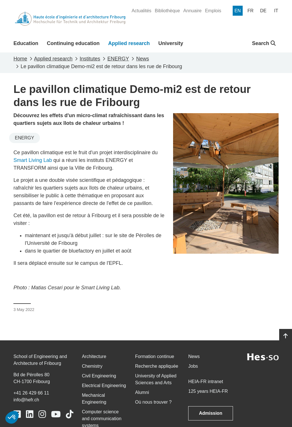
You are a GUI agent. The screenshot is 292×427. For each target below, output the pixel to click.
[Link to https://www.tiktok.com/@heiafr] (69, 414)
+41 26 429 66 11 (31, 393)
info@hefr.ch (26, 399)
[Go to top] (285, 336)
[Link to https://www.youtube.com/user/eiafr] (56, 414)
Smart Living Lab (32, 160)
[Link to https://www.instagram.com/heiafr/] (42, 414)
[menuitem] (141, 11)
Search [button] (264, 43)
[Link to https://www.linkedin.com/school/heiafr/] (29, 414)
